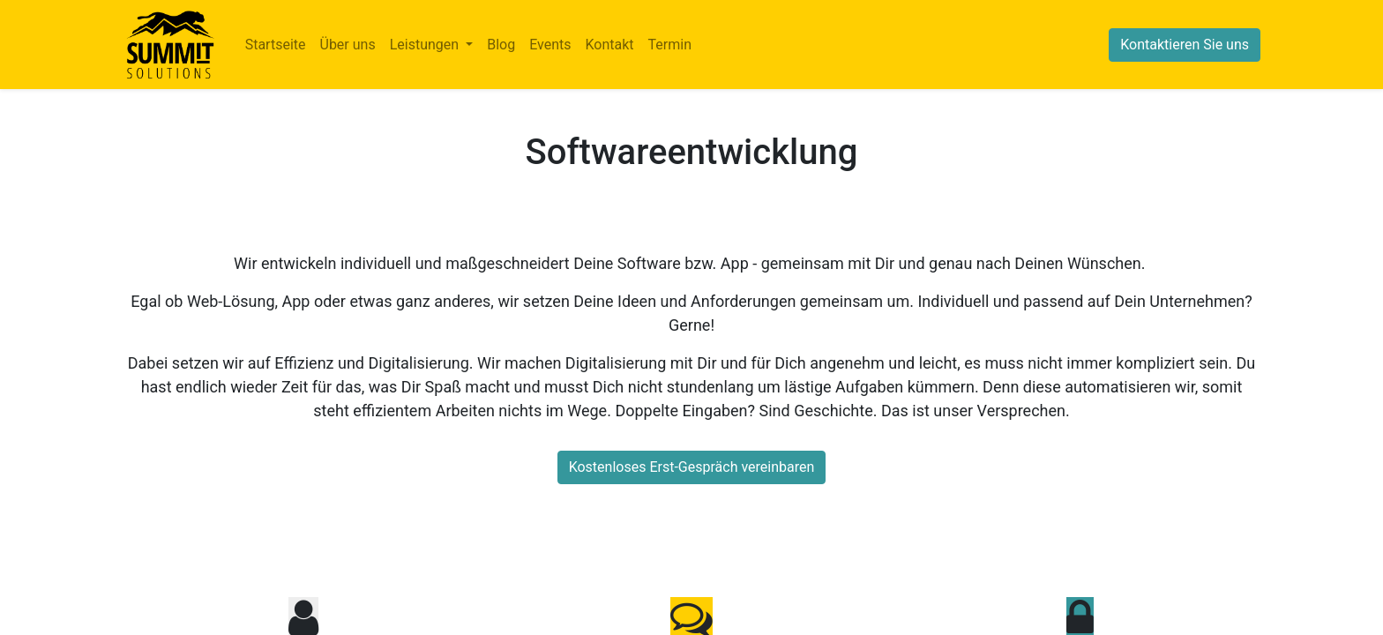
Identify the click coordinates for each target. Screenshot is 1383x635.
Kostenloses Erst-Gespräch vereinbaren (692, 467)
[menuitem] (275, 45)
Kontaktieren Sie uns (1184, 44)
